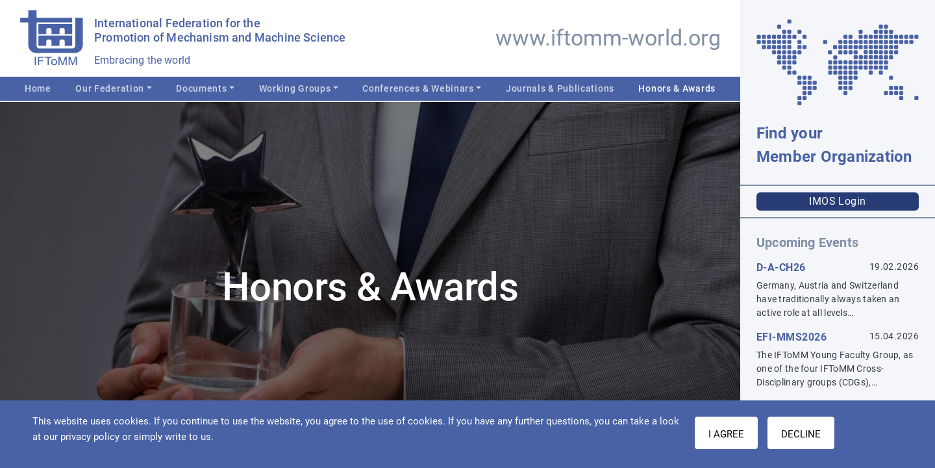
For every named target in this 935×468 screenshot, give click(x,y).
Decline (801, 434)
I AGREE (726, 434)
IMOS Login (837, 201)
